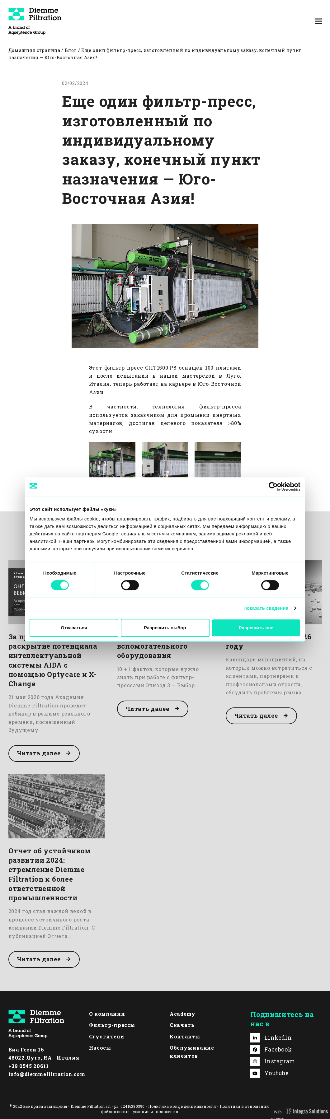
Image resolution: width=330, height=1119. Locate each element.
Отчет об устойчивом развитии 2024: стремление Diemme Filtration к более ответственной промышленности (49, 874)
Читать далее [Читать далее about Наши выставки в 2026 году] (256, 715)
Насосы (100, 1047)
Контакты (185, 1036)
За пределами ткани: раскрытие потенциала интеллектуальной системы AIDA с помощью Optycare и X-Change (52, 660)
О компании (107, 1013)
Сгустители (106, 1036)
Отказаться (74, 627)
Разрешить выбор (165, 627)
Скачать (182, 1025)
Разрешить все (256, 627)
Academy (182, 1013)
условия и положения (155, 1111)
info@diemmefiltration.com (46, 1074)
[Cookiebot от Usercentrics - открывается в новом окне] (273, 486)
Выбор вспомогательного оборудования (152, 646)
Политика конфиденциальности (182, 1106)
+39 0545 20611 (28, 1066)
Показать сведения (266, 608)
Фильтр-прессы (112, 1025)
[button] (318, 21)
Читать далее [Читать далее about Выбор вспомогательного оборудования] (147, 708)
